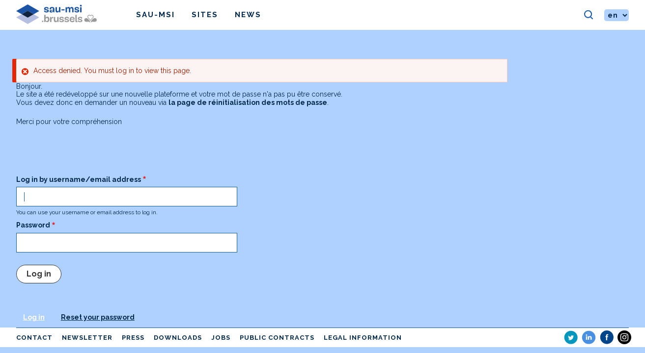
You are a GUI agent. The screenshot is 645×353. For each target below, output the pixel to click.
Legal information (363, 337)
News (248, 14)
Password (33, 225)
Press (133, 337)
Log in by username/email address (78, 179)
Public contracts (277, 337)
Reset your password (98, 317)
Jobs (220, 337)
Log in (34, 317)
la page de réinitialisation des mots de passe (247, 102)
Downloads (178, 337)
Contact (34, 337)
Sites (205, 14)
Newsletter (87, 337)
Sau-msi (155, 14)
